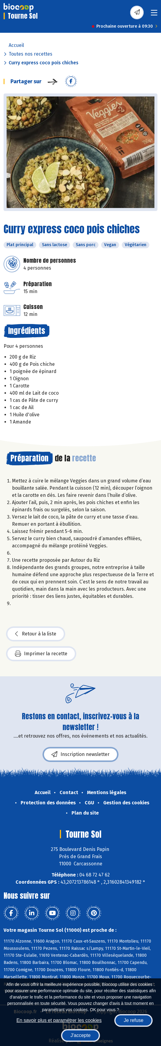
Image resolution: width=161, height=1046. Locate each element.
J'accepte (80, 1035)
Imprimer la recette (41, 654)
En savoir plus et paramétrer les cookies (59, 1020)
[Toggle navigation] (154, 14)
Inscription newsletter (80, 754)
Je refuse (133, 1020)
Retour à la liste (35, 634)
